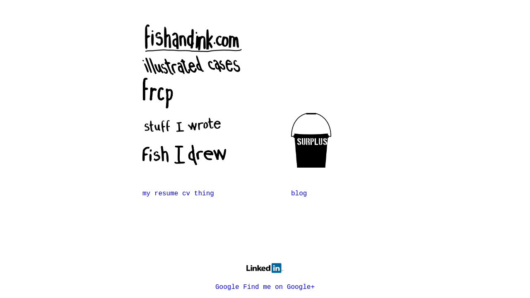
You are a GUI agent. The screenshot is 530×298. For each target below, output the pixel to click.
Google (227, 287)
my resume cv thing (178, 193)
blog (299, 193)
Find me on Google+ (279, 287)
